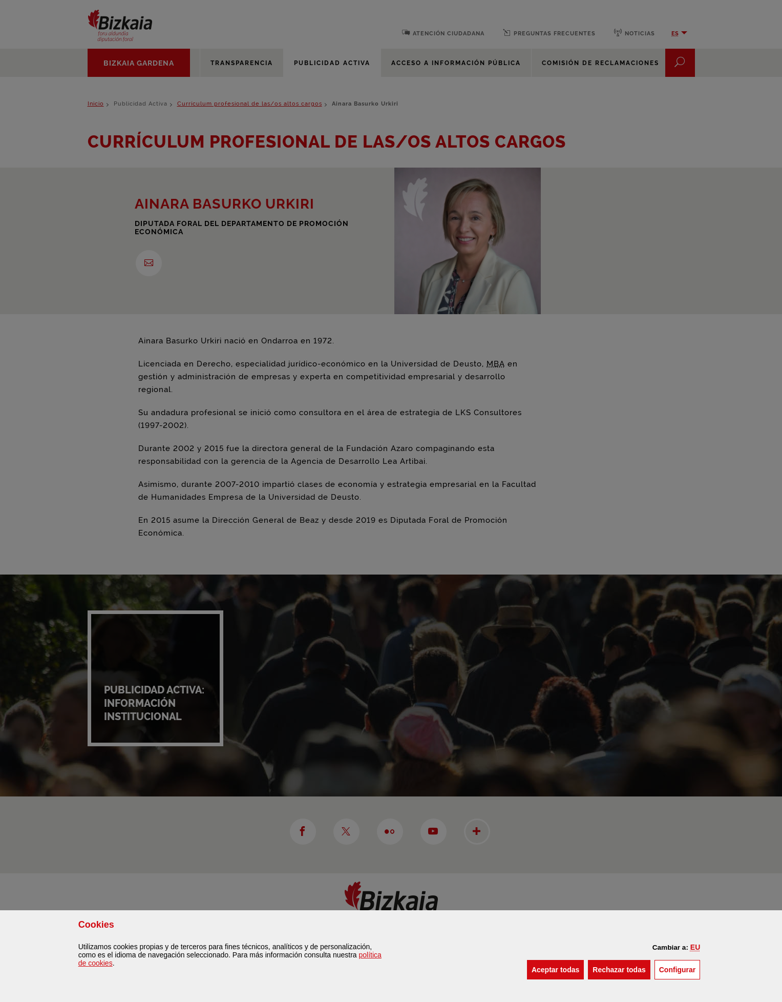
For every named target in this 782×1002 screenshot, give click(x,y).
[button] (695, 947)
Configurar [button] (680, 969)
